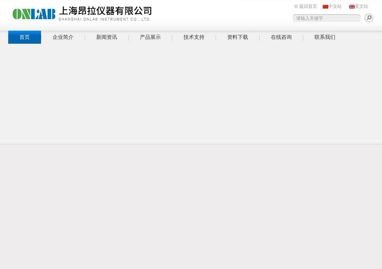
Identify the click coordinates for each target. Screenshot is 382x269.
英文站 (361, 6)
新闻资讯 (106, 37)
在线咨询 (281, 37)
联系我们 (324, 37)
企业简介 (63, 37)
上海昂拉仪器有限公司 (123, 14)
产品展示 (150, 37)
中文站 (335, 6)
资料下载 (237, 37)
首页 (24, 37)
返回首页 (308, 6)
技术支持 (194, 37)
